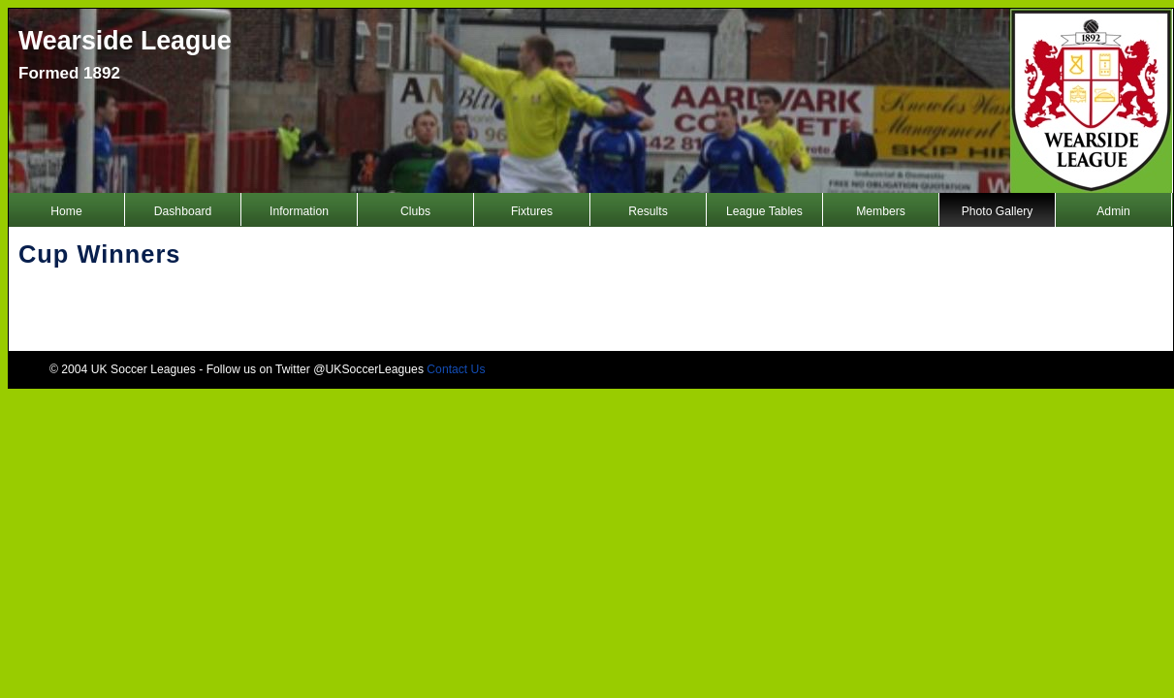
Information (299, 211)
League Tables (764, 211)
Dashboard (182, 211)
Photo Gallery (997, 211)
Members (880, 211)
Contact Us (456, 369)
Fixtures (532, 211)
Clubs (415, 211)
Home (65, 211)
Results (648, 211)
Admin (1112, 211)
